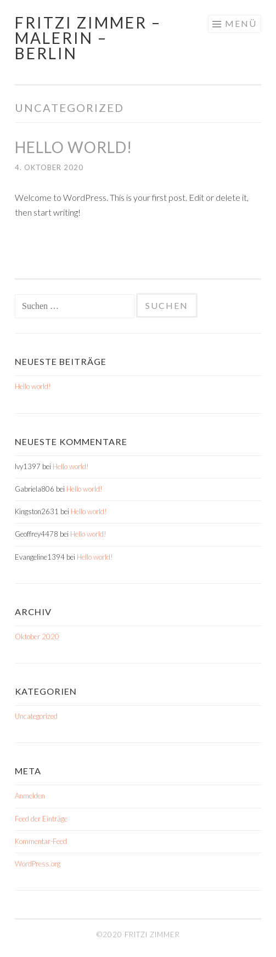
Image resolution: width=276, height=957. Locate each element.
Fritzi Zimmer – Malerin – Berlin (88, 38)
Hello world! (73, 147)
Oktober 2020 (37, 636)
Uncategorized (36, 716)
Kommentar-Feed (41, 841)
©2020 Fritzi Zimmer (138, 934)
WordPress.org (37, 863)
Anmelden (30, 795)
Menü (241, 23)
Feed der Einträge (41, 818)
